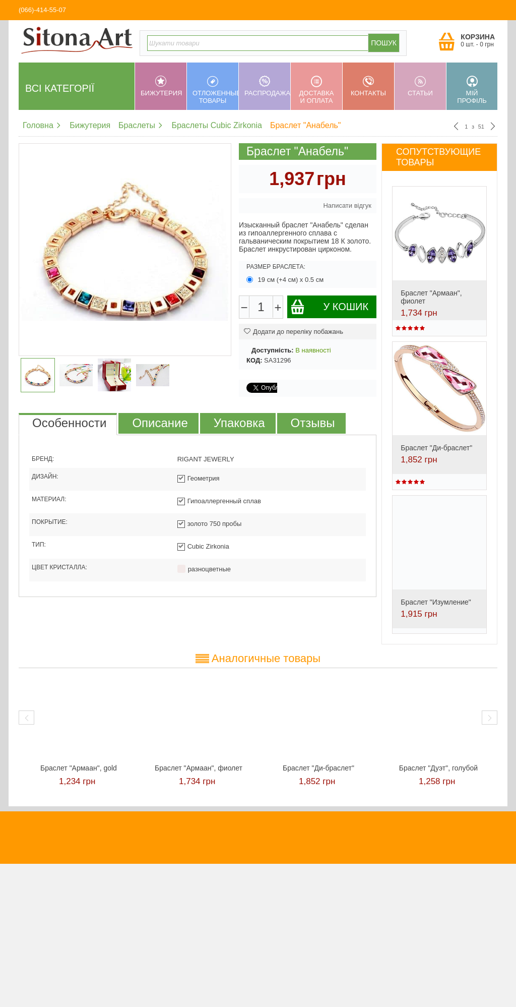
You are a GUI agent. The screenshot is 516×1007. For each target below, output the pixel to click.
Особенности (69, 423)
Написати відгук (347, 205)
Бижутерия (161, 86)
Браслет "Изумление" (436, 602)
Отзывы (313, 423)
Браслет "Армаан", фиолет (198, 768)
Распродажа (267, 86)
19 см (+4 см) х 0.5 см (286, 279)
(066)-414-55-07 (42, 10)
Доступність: (272, 350)
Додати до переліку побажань (293, 331)
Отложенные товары (215, 90)
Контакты (368, 86)
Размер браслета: (275, 266)
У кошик (329, 307)
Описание (159, 423)
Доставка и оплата (316, 90)
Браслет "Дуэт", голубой (438, 768)
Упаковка (239, 423)
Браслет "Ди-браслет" (436, 448)
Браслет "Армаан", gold (78, 768)
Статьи (420, 86)
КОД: (254, 360)
